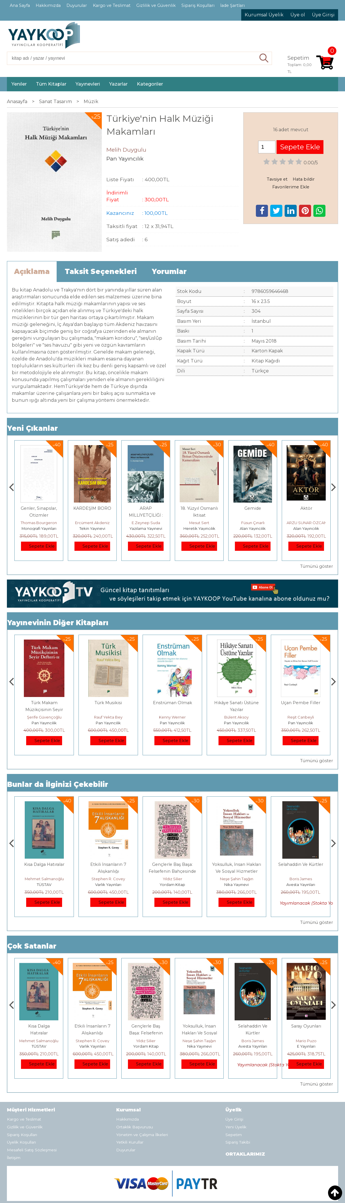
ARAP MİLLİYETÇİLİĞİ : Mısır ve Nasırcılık (199, 515)
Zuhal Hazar (39, 522)
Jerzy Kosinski (44, 878)
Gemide (306, 508)
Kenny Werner (236, 717)
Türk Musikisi (172, 702)
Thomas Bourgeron (92, 522)
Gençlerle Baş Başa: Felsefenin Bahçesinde (199, 1033)
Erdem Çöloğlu (44, 717)
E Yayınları (44, 884)
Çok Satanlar (31, 946)
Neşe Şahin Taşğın (300, 878)
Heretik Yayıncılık (253, 528)
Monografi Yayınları (92, 528)
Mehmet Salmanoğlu (108, 878)
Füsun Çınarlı (306, 522)
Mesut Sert (253, 522)
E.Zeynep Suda (199, 522)
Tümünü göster (316, 566)
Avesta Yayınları (306, 1046)
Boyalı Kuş (44, 864)
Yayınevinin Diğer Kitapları (57, 623)
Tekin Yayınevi (146, 528)
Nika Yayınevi (300, 884)
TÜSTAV (108, 884)
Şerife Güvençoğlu (108, 717)
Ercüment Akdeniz (146, 522)
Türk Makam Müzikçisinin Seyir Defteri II (108, 709)
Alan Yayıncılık (306, 528)
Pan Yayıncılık (44, 723)
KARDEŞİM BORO (146, 508)
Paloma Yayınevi (39, 528)
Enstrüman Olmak (236, 702)
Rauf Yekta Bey (172, 717)
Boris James (306, 1040)
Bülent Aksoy (300, 717)
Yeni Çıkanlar (32, 428)
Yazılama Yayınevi (199, 528)
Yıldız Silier (236, 878)
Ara (264, 58)
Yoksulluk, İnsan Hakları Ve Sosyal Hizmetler (253, 1033)
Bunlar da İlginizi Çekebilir (57, 784)
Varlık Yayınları (172, 884)
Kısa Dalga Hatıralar (108, 864)
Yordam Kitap (236, 884)
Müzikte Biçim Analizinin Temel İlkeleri (44, 709)
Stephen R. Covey (172, 878)
